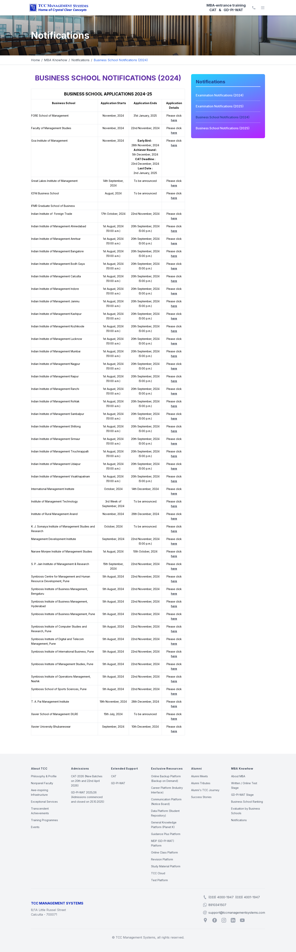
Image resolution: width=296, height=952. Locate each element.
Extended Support (124, 768)
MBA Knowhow (55, 60)
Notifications (80, 60)
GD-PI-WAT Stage (242, 794)
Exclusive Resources (167, 768)
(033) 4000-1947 (221, 897)
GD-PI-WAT (118, 783)
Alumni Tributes (200, 783)
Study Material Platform (165, 866)
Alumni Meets (199, 776)
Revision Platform (162, 859)
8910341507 (217, 905)
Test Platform (159, 880)
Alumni (196, 768)
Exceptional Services (44, 801)
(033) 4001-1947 (247, 897)
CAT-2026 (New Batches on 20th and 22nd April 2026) (86, 781)
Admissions (80, 768)
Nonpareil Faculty (42, 783)
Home (35, 60)
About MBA (238, 776)
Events (35, 827)
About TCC (39, 768)
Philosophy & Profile (44, 776)
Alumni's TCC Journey (205, 790)
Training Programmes (44, 820)
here (174, 120)
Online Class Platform (164, 852)
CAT (113, 776)
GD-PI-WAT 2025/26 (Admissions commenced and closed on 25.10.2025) (87, 797)
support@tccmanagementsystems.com (236, 912)
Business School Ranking (247, 801)
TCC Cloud (158, 873)
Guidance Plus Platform (165, 834)
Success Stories (201, 797)
